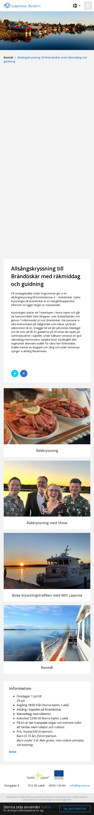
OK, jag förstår (75, 808)
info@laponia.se (80, 785)
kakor (46, 807)
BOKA (12, 752)
